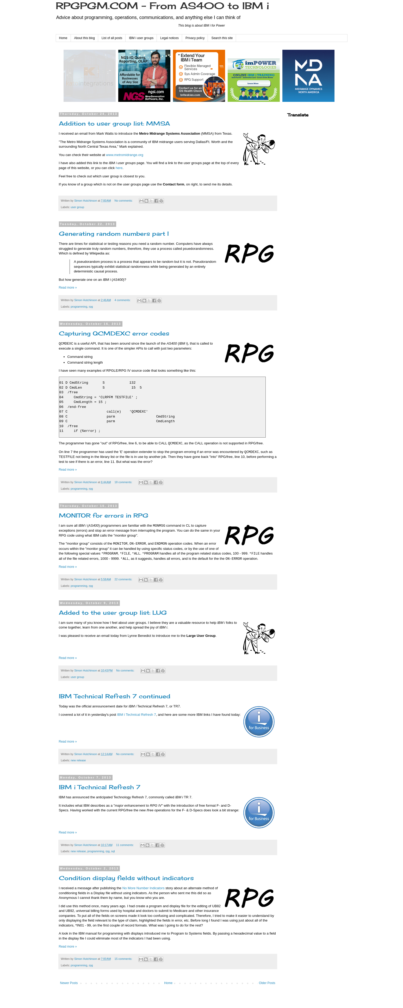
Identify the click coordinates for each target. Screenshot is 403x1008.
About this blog (84, 38)
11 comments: (125, 845)
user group (77, 207)
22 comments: (123, 579)
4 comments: (122, 300)
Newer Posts (69, 983)
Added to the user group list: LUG (113, 612)
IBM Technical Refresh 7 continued (114, 696)
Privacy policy (194, 38)
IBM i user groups (141, 38)
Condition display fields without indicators (126, 877)
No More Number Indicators (143, 888)
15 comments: (123, 958)
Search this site (222, 38)
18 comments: (123, 482)
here (119, 168)
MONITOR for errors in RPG (103, 515)
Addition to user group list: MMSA (114, 123)
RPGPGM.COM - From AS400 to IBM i (162, 5)
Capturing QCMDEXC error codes (114, 333)
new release (78, 760)
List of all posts (112, 38)
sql (113, 851)
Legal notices (169, 38)
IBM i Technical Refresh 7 (136, 715)
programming (79, 306)
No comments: (123, 200)
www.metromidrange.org (124, 155)
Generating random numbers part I (114, 233)
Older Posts (267, 983)
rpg (91, 306)
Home (63, 38)
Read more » (68, 287)
